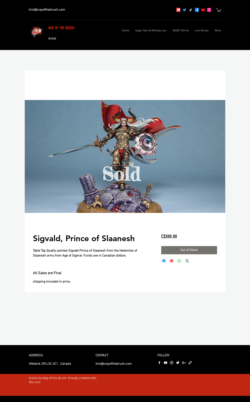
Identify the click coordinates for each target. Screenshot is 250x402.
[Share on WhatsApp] (179, 260)
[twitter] (178, 363)
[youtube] (203, 10)
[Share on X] (187, 260)
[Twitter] (184, 10)
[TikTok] (191, 10)
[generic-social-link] (190, 363)
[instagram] (209, 10)
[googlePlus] (184, 363)
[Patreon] (178, 10)
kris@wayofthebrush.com (47, 10)
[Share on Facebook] (163, 260)
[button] (218, 10)
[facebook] (197, 10)
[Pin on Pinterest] (171, 260)
